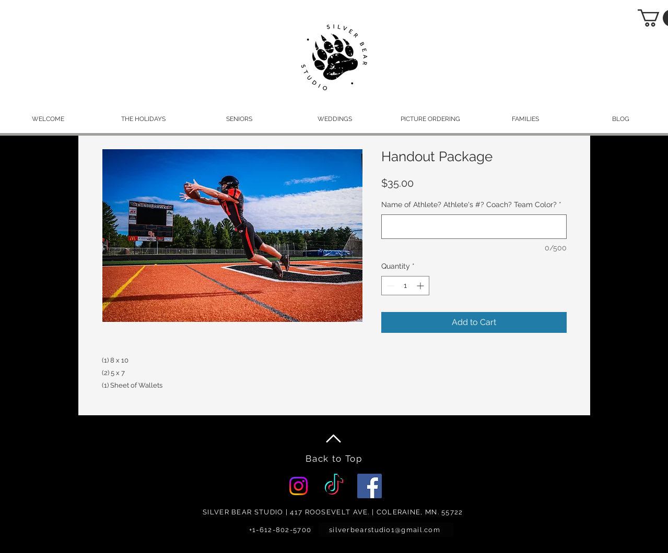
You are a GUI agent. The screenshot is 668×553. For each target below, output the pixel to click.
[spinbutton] (405, 285)
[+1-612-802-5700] (281, 530)
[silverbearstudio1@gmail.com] (386, 530)
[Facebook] (369, 486)
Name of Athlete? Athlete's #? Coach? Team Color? (471, 204)
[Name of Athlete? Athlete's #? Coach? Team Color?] (474, 226)
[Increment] (421, 285)
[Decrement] (389, 285)
